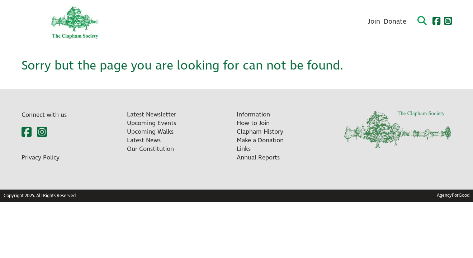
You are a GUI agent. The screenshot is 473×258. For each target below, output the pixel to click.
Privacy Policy (41, 157)
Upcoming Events (151, 123)
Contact (346, 21)
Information (253, 114)
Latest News (144, 140)
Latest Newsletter (151, 114)
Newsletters (206, 21)
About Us (249, 21)
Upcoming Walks (150, 132)
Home (127, 21)
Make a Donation (260, 140)
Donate (395, 21)
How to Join (253, 123)
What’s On (162, 21)
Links (244, 149)
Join (374, 21)
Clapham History (298, 21)
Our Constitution (150, 149)
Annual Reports (258, 157)
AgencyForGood (453, 195)
